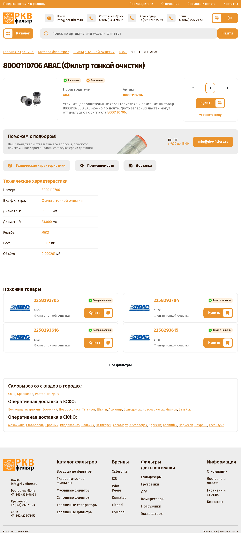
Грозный (51, 425)
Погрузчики (151, 506)
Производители (141, 4)
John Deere (116, 488)
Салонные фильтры (73, 497)
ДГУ (144, 492)
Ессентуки (216, 425)
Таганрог (88, 409)
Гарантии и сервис (216, 492)
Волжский (49, 409)
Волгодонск (132, 409)
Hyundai (118, 512)
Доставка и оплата (201, 4)
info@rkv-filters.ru (213, 141)
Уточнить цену (210, 115)
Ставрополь (35, 425)
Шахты (102, 409)
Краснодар (25, 394)
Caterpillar (120, 471)
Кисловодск (138, 425)
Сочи (11, 394)
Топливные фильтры (75, 512)
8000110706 (116, 112)
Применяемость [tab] (96, 165)
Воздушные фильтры (75, 471)
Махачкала (16, 425)
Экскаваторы (152, 514)
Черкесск (186, 425)
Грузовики (150, 484)
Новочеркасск (153, 409)
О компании (170, 4)
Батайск (185, 409)
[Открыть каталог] (18, 33)
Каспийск (170, 425)
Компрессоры (152, 499)
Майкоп (171, 409)
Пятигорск (103, 425)
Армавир (115, 409)
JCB (114, 479)
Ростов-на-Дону (47, 394)
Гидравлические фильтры (71, 481)
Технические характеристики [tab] (36, 165)
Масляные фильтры (73, 490)
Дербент (155, 425)
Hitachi (117, 505)
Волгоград (16, 409)
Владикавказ (70, 425)
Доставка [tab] (140, 165)
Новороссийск (69, 409)
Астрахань (33, 409)
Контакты (230, 4)
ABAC (67, 95)
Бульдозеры (151, 477)
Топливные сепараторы (77, 505)
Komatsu (119, 497)
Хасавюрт (120, 425)
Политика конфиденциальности (220, 531)
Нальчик (87, 425)
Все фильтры (120, 365)
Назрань (200, 425)
